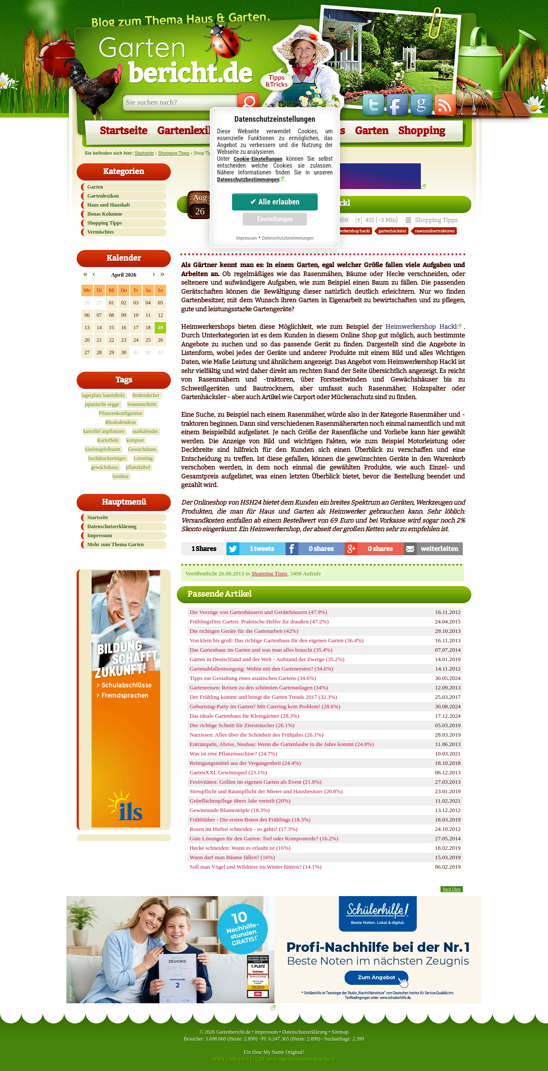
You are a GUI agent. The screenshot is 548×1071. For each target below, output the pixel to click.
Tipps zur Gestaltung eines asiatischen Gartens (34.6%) (253, 678)
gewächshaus (104, 467)
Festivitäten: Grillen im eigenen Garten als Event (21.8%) (256, 782)
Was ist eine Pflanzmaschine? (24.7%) (233, 753)
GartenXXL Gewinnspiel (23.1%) (228, 772)
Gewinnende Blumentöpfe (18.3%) (230, 810)
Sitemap (340, 1032)
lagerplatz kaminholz (103, 395)
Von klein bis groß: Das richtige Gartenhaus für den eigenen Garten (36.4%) (276, 640)
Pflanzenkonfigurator (121, 413)
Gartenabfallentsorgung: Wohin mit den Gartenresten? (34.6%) (261, 668)
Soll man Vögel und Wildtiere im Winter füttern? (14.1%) (256, 866)
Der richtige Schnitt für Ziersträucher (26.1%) (242, 725)
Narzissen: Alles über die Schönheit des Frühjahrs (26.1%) (256, 734)
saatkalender (145, 431)
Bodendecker (145, 395)
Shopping (421, 131)
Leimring (143, 458)
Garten (175, 59)
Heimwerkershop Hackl (420, 327)
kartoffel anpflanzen (104, 431)
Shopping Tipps (173, 153)
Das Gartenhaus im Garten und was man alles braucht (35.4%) (261, 650)
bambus (120, 476)
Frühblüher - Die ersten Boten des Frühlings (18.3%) (250, 819)
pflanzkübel (138, 467)
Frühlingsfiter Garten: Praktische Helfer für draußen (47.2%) (259, 621)
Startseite (123, 131)
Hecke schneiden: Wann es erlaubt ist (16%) (240, 848)
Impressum (99, 535)
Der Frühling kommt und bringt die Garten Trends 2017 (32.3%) (263, 697)
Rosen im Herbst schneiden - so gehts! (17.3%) (244, 829)
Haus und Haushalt (108, 205)
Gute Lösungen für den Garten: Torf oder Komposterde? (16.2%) (264, 838)
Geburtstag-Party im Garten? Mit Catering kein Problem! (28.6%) (265, 706)
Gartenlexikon (191, 131)
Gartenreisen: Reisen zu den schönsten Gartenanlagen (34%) (259, 687)
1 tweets (262, 549)
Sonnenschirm (142, 404)
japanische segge (102, 404)
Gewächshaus (142, 449)
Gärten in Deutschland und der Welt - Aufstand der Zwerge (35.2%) (267, 659)
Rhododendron (120, 422)
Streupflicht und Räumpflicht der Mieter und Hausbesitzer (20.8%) (266, 791)
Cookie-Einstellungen (257, 159)
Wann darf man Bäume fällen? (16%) (232, 857)
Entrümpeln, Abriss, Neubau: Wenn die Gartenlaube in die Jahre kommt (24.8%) (282, 744)
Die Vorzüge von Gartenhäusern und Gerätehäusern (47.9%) (258, 612)
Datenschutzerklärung (112, 526)
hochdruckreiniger (107, 458)
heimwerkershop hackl (349, 231)
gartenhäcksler (392, 231)
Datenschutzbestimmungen (248, 179)
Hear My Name (268, 1052)
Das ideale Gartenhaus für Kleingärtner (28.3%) (244, 716)
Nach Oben (452, 889)
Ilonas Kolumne (104, 214)
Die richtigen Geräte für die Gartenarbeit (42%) (244, 631)
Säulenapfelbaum (102, 449)
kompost (135, 440)
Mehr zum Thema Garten (115, 545)
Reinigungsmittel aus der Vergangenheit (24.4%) (245, 763)
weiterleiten (439, 549)
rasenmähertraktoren (435, 231)
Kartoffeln (108, 440)
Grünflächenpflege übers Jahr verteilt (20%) (240, 800)
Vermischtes (100, 232)
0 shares (321, 549)
